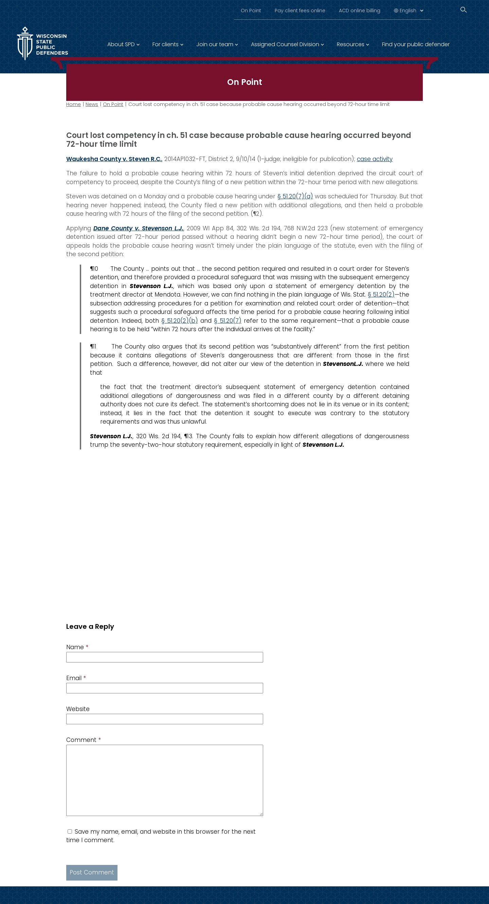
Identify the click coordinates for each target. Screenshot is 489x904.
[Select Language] (411, 10)
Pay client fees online (300, 10)
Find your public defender (416, 44)
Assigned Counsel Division (285, 44)
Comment (83, 740)
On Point (251, 10)
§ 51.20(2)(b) (179, 320)
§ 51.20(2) (381, 294)
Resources (350, 44)
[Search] (463, 10)
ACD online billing (359, 10)
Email (76, 678)
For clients (165, 44)
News (92, 104)
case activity (375, 159)
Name (77, 647)
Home (73, 104)
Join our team (214, 44)
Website (78, 709)
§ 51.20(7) (227, 320)
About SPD (121, 44)
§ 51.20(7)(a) (295, 196)
